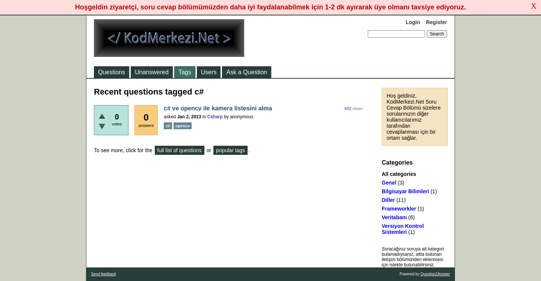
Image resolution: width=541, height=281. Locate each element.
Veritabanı (394, 217)
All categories (399, 174)
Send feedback (103, 274)
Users (209, 72)
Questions (111, 72)
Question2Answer (435, 274)
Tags (184, 72)
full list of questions (179, 150)
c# (168, 126)
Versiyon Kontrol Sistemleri (403, 229)
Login (413, 22)
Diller (388, 200)
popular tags (230, 150)
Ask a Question (246, 72)
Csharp (214, 116)
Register (436, 22)
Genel (389, 183)
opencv (182, 126)
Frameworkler (399, 209)
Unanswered (152, 72)
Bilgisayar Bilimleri (405, 191)
